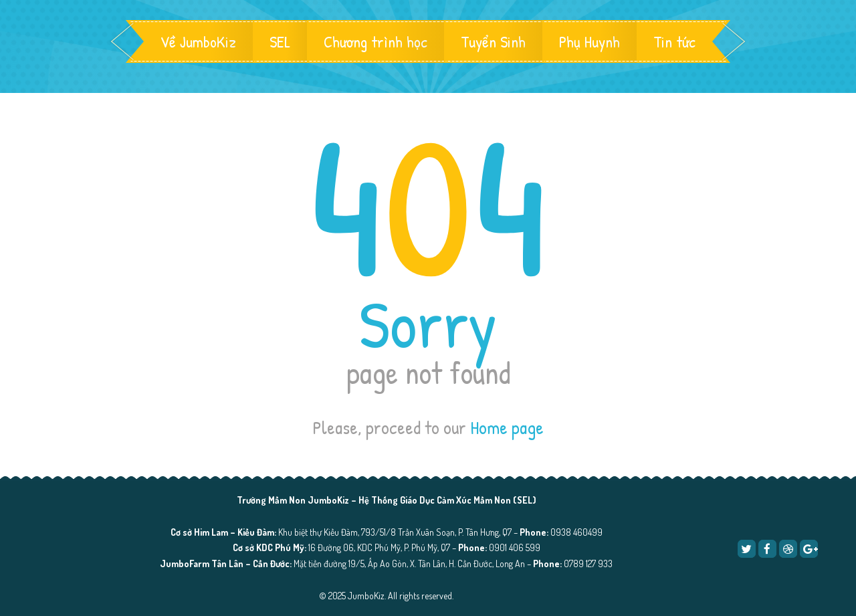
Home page (507, 427)
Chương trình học (375, 41)
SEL (280, 41)
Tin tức (674, 41)
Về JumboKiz (198, 41)
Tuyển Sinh (493, 41)
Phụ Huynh (589, 41)
